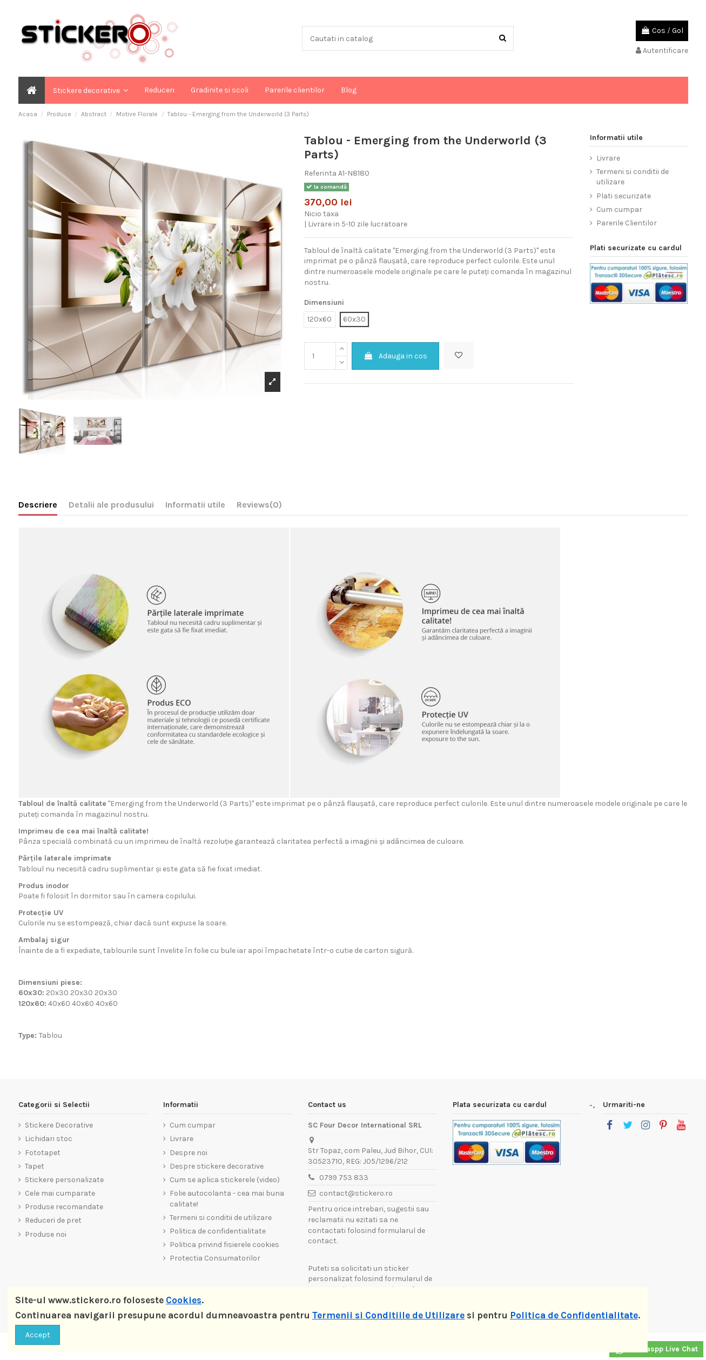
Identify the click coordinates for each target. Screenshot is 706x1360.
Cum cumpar (619, 209)
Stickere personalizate (64, 1179)
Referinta (320, 173)
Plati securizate (623, 196)
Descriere (37, 504)
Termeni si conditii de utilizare (632, 177)
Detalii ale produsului (111, 504)
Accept (37, 1334)
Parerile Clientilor (626, 223)
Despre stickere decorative (217, 1166)
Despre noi (188, 1152)
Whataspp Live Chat (656, 1349)
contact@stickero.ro (356, 1193)
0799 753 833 (343, 1177)
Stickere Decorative (59, 1125)
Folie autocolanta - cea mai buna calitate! (227, 1199)
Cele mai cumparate (60, 1193)
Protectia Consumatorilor (215, 1258)
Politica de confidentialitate (218, 1231)
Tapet (34, 1166)
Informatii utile (195, 504)
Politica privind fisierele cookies (224, 1244)
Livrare (608, 158)
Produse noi (45, 1234)
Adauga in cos (395, 356)
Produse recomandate (64, 1206)
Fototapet (42, 1152)
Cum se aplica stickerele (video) (225, 1179)
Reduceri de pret (53, 1220)
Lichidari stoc (48, 1138)
